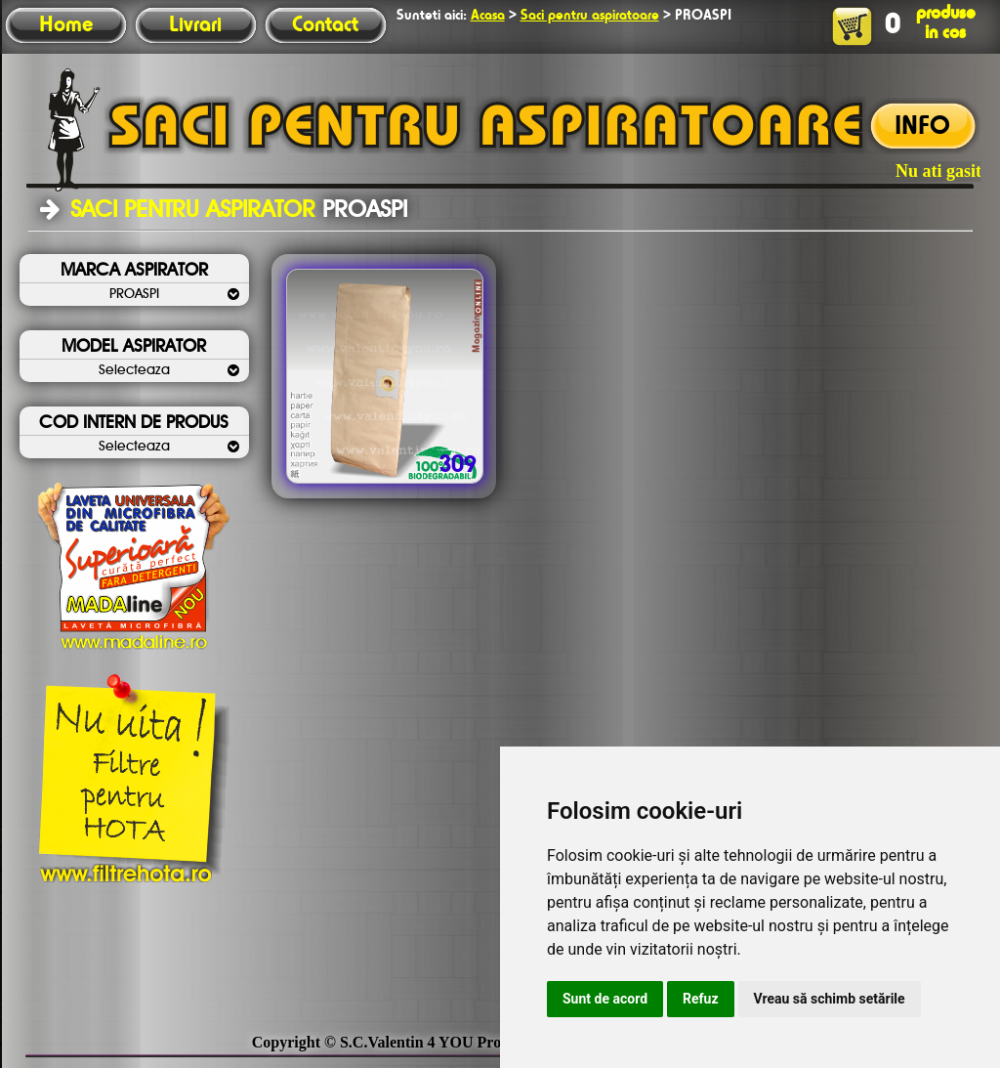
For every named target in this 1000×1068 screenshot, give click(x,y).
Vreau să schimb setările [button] (829, 998)
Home (66, 25)
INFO (922, 127)
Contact (325, 25)
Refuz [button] (701, 998)
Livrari (195, 25)
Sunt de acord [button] (604, 998)
